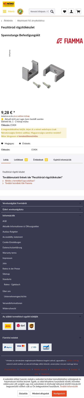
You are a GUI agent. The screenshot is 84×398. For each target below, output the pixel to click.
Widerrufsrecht (9, 308)
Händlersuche (25, 369)
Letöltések (21, 159)
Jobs (5, 263)
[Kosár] (78, 11)
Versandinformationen (12, 303)
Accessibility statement (13, 237)
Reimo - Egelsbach (12, 284)
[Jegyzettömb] (64, 11)
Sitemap (6, 274)
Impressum (7, 258)
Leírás (5, 160)
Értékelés (24, 143)
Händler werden (40, 369)
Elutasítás (23, 393)
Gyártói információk (62, 160)
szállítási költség (72, 360)
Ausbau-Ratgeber (10, 231)
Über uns (7, 291)
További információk (69, 386)
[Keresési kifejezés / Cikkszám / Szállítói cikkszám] (42, 11)
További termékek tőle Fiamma (17, 183)
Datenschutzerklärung (12, 247)
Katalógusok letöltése (59, 369)
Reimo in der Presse (11, 268)
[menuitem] (8, 11)
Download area (10, 369)
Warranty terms (9, 253)
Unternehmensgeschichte (15, 296)
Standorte (7, 279)
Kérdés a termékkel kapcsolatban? (19, 181)
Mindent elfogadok (40, 393)
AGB (5, 221)
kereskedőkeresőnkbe (28, 136)
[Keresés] (52, 11)
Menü (8, 11)
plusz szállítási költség (21, 116)
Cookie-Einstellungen (12, 242)
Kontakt (74, 369)
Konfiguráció (59, 393)
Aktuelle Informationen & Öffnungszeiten (21, 226)
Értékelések (40, 159)
